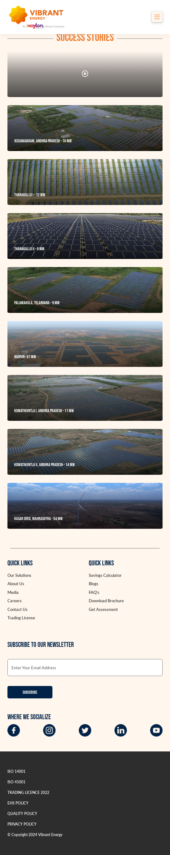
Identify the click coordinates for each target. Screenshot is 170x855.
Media (13, 592)
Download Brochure (106, 600)
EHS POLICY (18, 803)
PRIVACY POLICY (22, 824)
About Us (15, 583)
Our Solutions (19, 575)
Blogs (93, 583)
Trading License (21, 617)
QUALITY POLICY (22, 813)
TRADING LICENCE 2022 (28, 792)
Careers (14, 600)
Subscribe (30, 692)
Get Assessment (103, 609)
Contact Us (17, 609)
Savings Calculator (105, 575)
